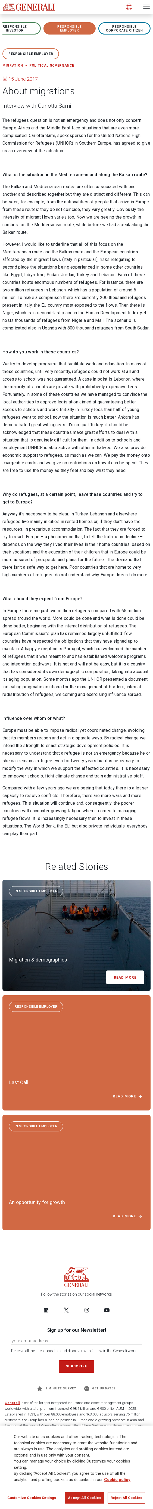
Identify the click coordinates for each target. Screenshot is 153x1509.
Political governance (51, 65)
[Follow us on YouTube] (107, 1310)
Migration (12, 65)
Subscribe (76, 1366)
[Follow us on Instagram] (87, 1310)
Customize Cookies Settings (31, 1498)
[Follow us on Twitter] (66, 1310)
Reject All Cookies (126, 1498)
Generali (12, 1403)
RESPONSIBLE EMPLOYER (69, 28)
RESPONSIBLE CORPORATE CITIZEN (124, 28)
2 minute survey (56, 1388)
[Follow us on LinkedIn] (46, 1310)
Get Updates (100, 1388)
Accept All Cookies (84, 1498)
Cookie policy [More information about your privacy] (117, 1480)
